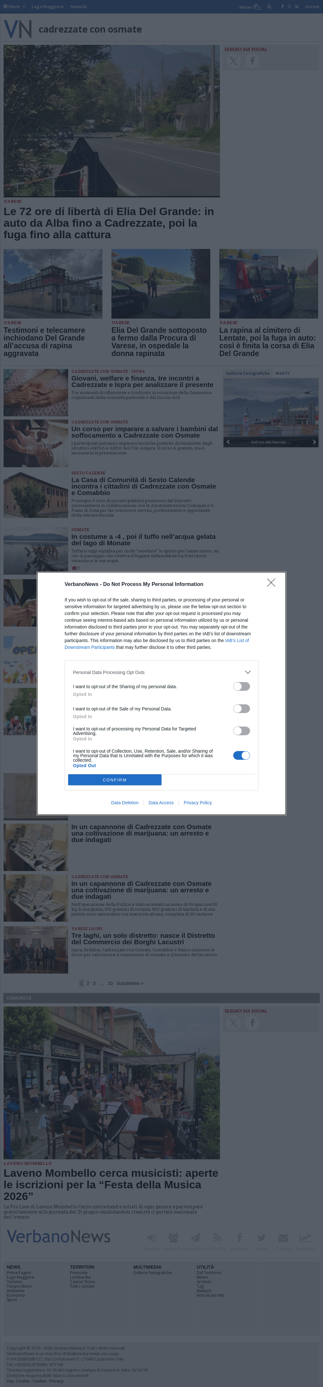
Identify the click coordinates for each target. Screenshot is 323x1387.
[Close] (273, 585)
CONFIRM (115, 780)
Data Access (161, 802)
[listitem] (161, 672)
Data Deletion (125, 802)
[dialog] (161, 693)
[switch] (241, 686)
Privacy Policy (198, 802)
